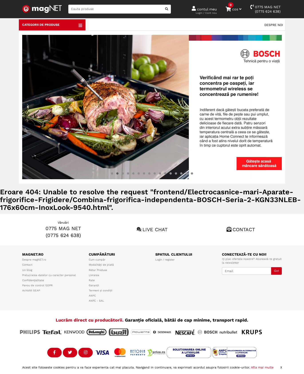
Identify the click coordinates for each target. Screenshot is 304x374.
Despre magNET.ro (34, 259)
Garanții (94, 285)
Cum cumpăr (97, 259)
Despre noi (273, 25)
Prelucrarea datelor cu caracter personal (49, 275)
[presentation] (28, 107)
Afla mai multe (262, 367)
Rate (92, 280)
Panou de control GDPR (37, 285)
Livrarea (94, 275)
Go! (276, 271)
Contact (244, 229)
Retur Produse (98, 270)
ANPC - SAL (96, 300)
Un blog (27, 270)
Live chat (155, 229)
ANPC (92, 295)
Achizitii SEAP (31, 290)
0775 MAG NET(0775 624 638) (265, 9)
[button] (112, 173)
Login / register (165, 259)
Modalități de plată (101, 264)
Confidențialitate (33, 280)
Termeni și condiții (100, 290)
